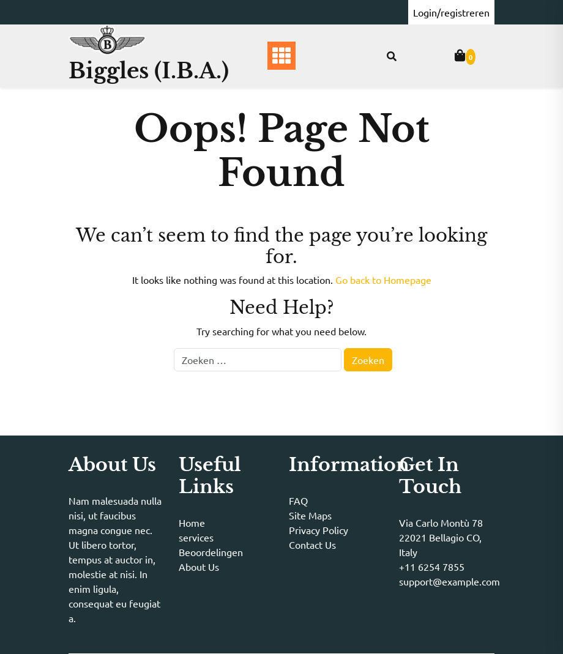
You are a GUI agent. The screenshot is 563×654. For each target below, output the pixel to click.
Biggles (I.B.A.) (149, 71)
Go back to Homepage (383, 279)
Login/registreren (451, 12)
